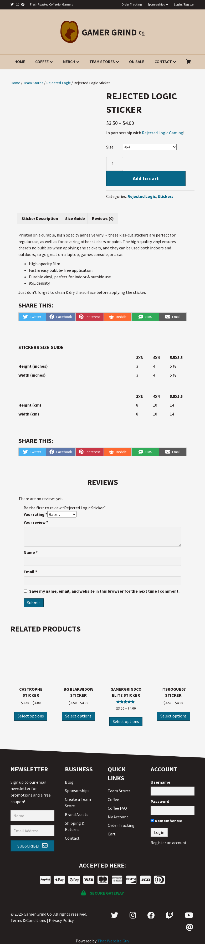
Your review (36, 522)
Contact (163, 61)
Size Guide (75, 218)
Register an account (169, 842)
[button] (32, 846)
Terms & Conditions (28, 920)
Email (30, 571)
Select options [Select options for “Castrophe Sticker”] (31, 716)
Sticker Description (40, 218)
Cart (112, 834)
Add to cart (146, 178)
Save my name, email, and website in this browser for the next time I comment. (104, 591)
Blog (69, 782)
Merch (69, 61)
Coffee (42, 61)
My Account (118, 816)
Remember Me (166, 820)
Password (160, 801)
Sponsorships (156, 4)
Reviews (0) (103, 218)
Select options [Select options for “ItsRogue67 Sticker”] (173, 716)
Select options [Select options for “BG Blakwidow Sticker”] (78, 716)
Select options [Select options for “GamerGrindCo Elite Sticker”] (126, 721)
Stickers (165, 196)
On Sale (136, 61)
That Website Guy (113, 940)
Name (31, 552)
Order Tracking (131, 4)
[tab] (40, 218)
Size (110, 147)
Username (160, 782)
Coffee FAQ (117, 808)
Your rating (35, 514)
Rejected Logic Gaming (162, 132)
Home (19, 61)
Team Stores (102, 61)
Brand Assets (76, 814)
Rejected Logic (58, 82)
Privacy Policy (61, 920)
